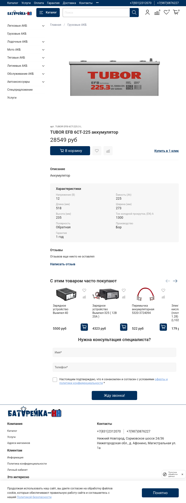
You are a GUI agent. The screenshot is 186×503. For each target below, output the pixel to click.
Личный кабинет (17, 468)
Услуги (26, 3)
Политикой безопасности (34, 497)
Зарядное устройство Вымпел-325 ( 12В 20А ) (109, 311)
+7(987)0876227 (168, 3)
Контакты (85, 3)
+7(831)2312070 (140, 3)
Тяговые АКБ (16, 57)
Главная (55, 24)
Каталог (12, 3)
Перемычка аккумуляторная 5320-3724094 (154, 311)
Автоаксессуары (18, 81)
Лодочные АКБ (17, 41)
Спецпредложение (20, 89)
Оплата (39, 3)
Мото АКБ (14, 49)
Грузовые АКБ (77, 24)
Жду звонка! (114, 394)
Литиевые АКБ (17, 65)
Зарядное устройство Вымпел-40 (65, 309)
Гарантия (53, 3)
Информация (15, 456)
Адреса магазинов (18, 442)
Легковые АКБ (17, 25)
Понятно (160, 493)
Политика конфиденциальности (27, 462)
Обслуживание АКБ (20, 73)
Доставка (69, 3)
